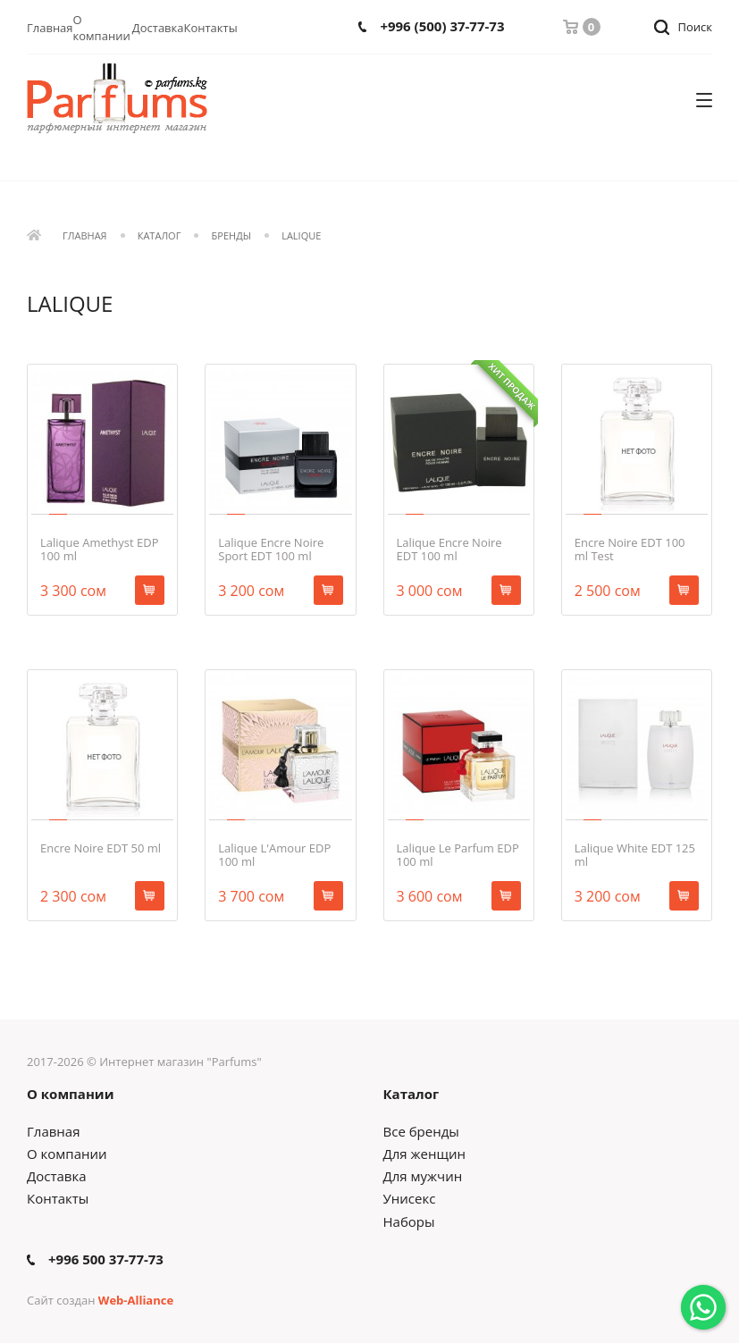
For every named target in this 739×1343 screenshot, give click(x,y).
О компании (101, 28)
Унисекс (409, 1198)
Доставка (158, 28)
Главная (50, 28)
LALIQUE (301, 236)
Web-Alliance (135, 1300)
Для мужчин (423, 1176)
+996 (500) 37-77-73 (442, 26)
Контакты (211, 28)
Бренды (231, 236)
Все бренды (421, 1131)
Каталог (159, 236)
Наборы (409, 1221)
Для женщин (424, 1154)
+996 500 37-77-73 (106, 1259)
